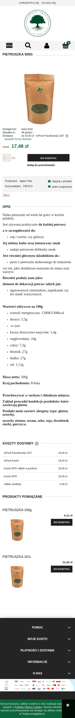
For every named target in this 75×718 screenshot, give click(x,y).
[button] (9, 45)
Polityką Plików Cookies (28, 707)
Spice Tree (26, 181)
